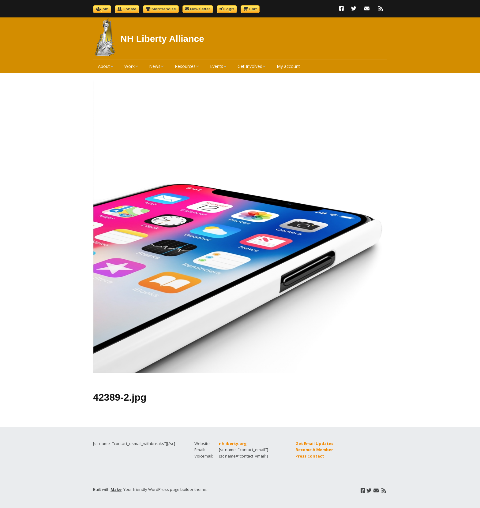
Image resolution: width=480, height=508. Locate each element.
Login (229, 9)
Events (216, 66)
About (104, 66)
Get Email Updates (314, 443)
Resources (185, 66)
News (154, 66)
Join (105, 9)
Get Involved (250, 66)
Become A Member (314, 449)
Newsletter (200, 9)
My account (288, 66)
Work (129, 66)
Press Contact (309, 456)
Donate (130, 9)
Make (116, 489)
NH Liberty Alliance (162, 39)
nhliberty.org (233, 443)
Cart (253, 9)
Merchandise (164, 9)
